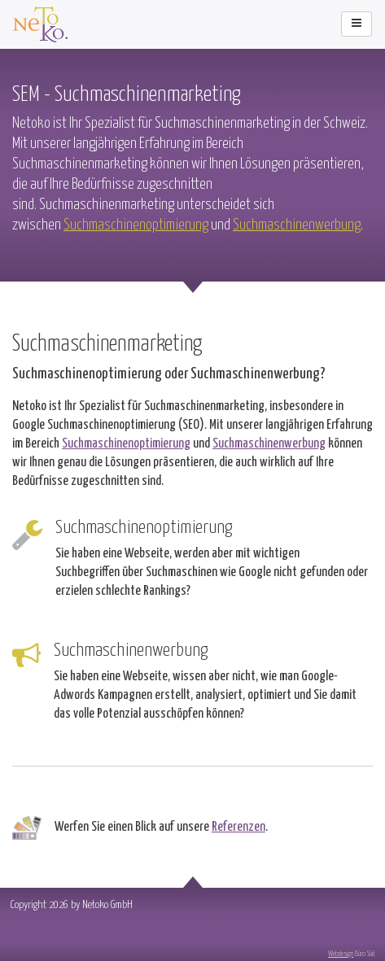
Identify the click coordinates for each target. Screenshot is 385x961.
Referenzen (238, 825)
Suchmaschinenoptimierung (135, 223)
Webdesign (340, 952)
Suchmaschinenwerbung (297, 223)
